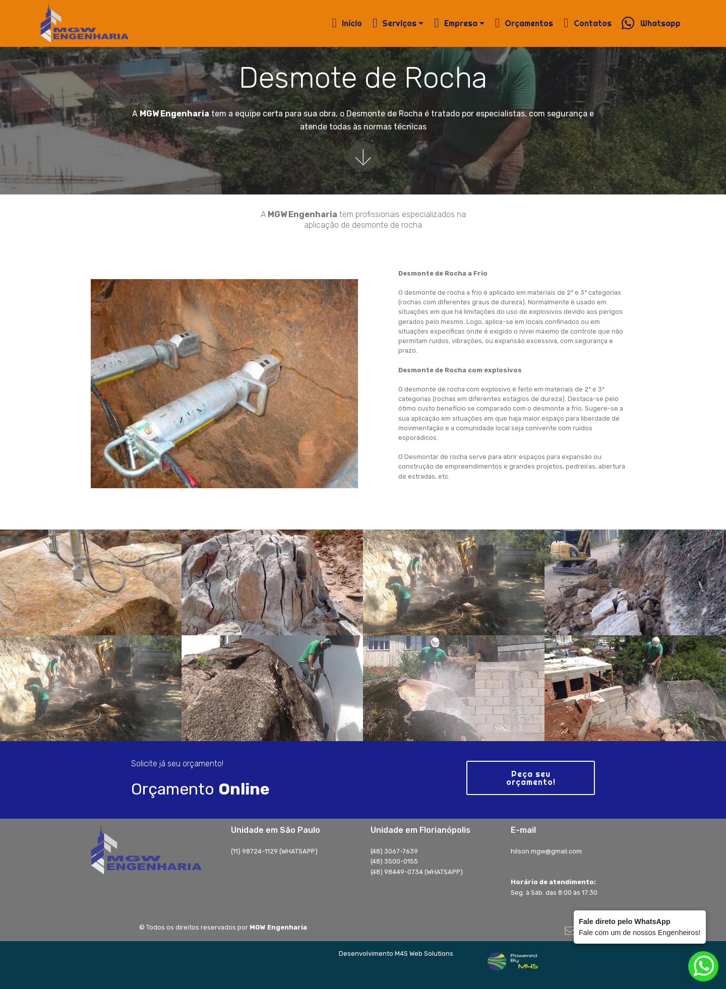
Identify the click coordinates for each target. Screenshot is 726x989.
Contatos (588, 23)
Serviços (395, 23)
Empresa (455, 23)
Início (347, 23)
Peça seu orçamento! (531, 778)
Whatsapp (651, 23)
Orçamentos (524, 23)
